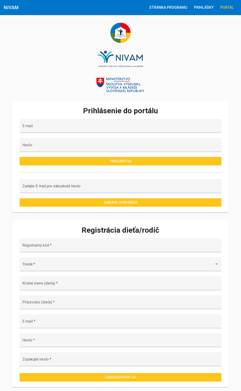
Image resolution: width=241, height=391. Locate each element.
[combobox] (120, 266)
